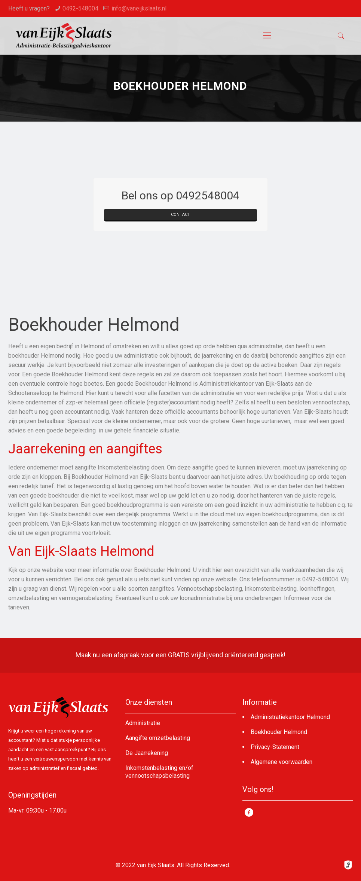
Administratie (142, 722)
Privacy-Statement (275, 746)
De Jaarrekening (146, 752)
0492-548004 (80, 8)
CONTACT (180, 214)
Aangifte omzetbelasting (157, 737)
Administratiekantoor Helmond (290, 717)
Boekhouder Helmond (279, 731)
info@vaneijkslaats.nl (138, 8)
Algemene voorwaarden (281, 761)
